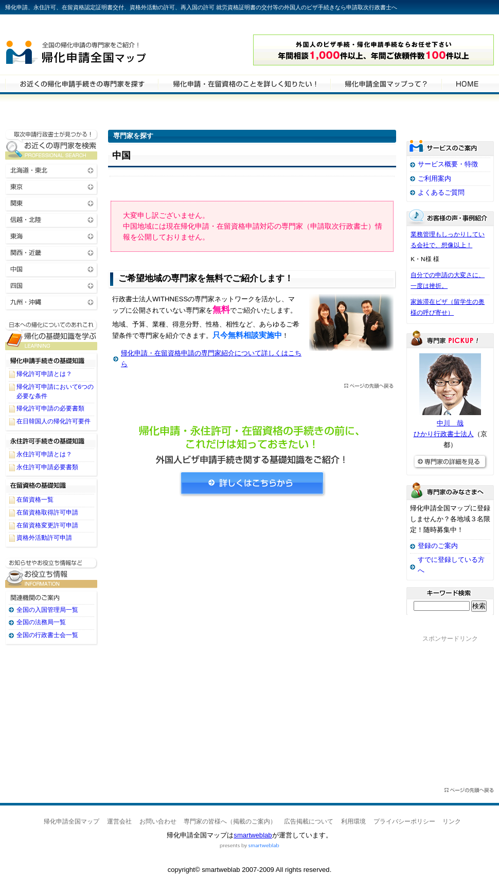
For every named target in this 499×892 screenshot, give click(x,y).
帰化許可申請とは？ (44, 374)
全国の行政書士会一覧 (47, 635)
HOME (467, 83)
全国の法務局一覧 (41, 622)
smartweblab (253, 835)
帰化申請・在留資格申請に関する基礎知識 (51, 335)
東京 (51, 186)
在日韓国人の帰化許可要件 (53, 421)
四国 (51, 285)
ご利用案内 (434, 178)
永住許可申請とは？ (44, 454)
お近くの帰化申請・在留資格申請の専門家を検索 (51, 144)
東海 (51, 236)
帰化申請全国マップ (104, 50)
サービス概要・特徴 (448, 164)
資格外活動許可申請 (44, 537)
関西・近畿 (51, 252)
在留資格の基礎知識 (51, 485)
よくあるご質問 (441, 192)
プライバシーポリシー (404, 821)
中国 (51, 269)
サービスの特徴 (385, 83)
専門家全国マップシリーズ (62, 25)
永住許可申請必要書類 (47, 467)
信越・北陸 (51, 219)
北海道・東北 (51, 170)
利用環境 (353, 821)
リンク (451, 821)
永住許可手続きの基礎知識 (51, 440)
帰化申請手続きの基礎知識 (51, 360)
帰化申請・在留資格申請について (244, 83)
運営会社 (119, 821)
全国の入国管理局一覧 (47, 609)
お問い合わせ (157, 821)
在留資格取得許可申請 (47, 512)
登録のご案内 (438, 546)
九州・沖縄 (51, 301)
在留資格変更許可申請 (47, 525)
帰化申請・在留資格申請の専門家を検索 (81, 83)
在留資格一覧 (35, 499)
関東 (51, 203)
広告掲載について (308, 821)
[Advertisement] (252, 600)
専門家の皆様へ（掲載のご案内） (230, 821)
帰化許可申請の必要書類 (50, 408)
